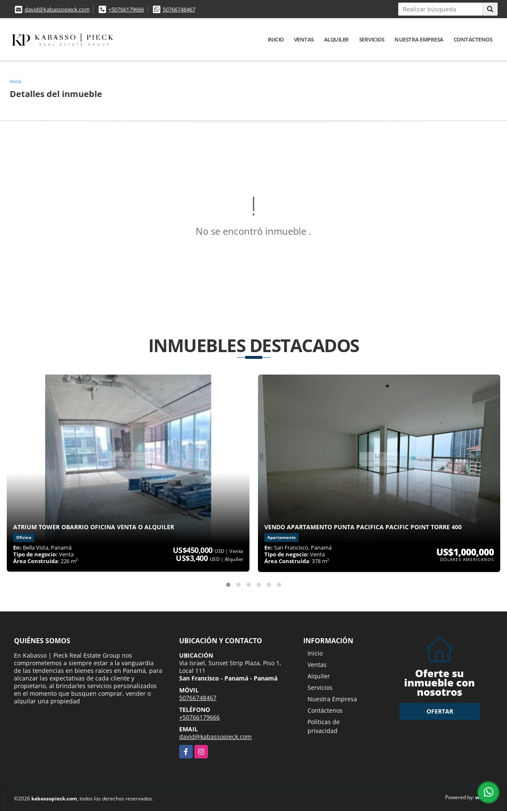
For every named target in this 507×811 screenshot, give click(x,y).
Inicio (276, 39)
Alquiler (336, 39)
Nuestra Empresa (418, 39)
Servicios (372, 39)
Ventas (304, 39)
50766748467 (179, 9)
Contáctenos (473, 39)
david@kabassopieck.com (57, 9)
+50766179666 (126, 9)
